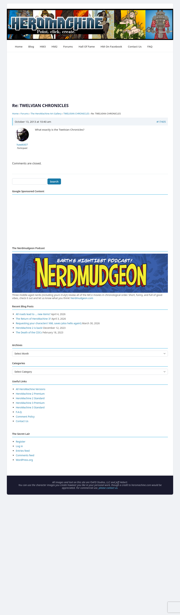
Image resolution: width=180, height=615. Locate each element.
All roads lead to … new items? (33, 314)
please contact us (108, 488)
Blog (31, 46)
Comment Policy (25, 416)
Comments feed (25, 455)
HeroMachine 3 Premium (30, 402)
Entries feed (23, 450)
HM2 (54, 46)
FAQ (149, 46)
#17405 (161, 121)
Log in (19, 446)
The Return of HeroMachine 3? (33, 318)
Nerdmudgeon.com (81, 298)
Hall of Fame (87, 46)
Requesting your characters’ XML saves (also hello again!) (48, 323)
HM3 (43, 46)
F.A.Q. (19, 412)
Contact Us (135, 46)
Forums (68, 46)
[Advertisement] (90, 76)
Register (20, 441)
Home (18, 46)
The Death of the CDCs (29, 332)
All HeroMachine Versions (30, 389)
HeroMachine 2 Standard (30, 398)
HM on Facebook (111, 46)
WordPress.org (24, 460)
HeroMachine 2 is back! (29, 328)
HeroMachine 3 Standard (30, 407)
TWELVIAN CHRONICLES (76, 113)
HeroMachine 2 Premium (30, 393)
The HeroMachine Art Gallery (46, 113)
